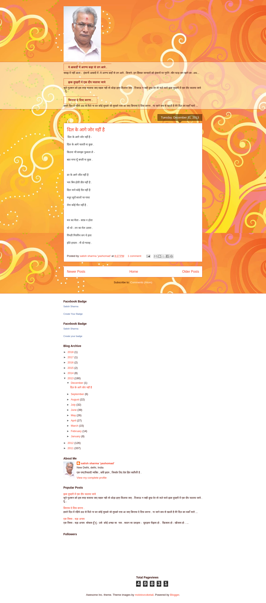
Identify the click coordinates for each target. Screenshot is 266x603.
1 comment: (135, 256)
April (74, 420)
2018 (71, 352)
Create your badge (72, 336)
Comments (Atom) (141, 282)
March (75, 425)
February (77, 431)
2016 (71, 362)
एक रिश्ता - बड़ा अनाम (74, 518)
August (75, 399)
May (74, 415)
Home (133, 271)
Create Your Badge (73, 314)
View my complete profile (92, 477)
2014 (71, 373)
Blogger (174, 594)
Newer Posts (76, 271)
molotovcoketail (144, 594)
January (76, 436)
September (78, 394)
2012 (71, 443)
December (77, 382)
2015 (71, 367)
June (74, 409)
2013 (71, 378)
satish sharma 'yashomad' (98, 463)
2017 (71, 357)
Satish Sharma (70, 306)
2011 (71, 448)
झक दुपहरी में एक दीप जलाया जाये (87, 82)
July (73, 404)
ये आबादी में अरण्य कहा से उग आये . (87, 67)
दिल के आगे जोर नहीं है (86, 129)
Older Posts (190, 271)
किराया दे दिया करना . (80, 100)
